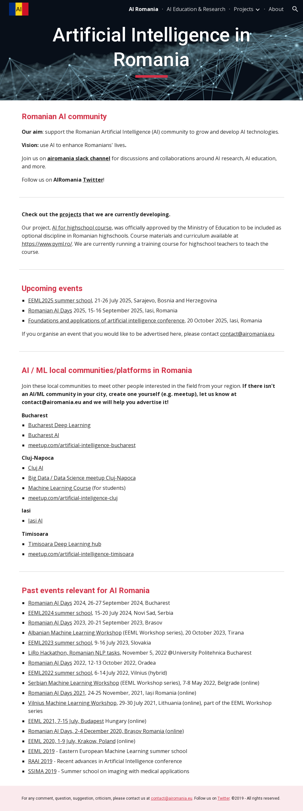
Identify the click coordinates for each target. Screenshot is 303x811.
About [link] (276, 9)
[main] (151, 50)
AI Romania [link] (143, 9)
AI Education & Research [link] (196, 9)
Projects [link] (243, 9)
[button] (295, 9)
